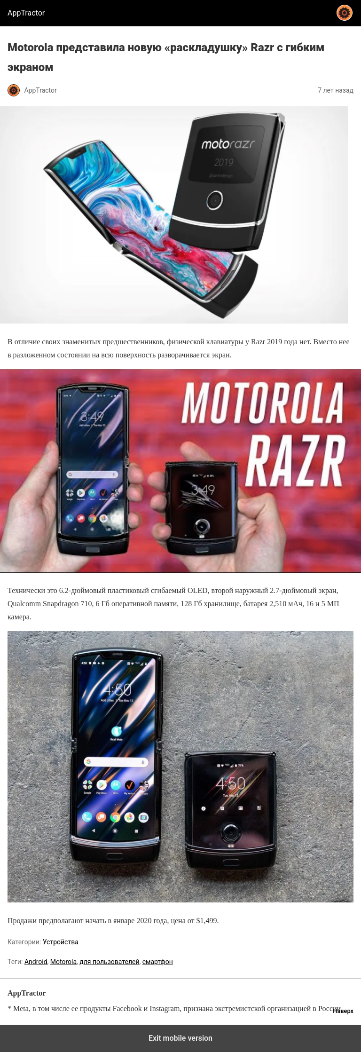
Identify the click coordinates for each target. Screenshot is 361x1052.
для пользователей (109, 961)
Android (35, 961)
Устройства (60, 942)
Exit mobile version (180, 1038)
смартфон (157, 961)
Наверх (343, 1010)
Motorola (63, 961)
